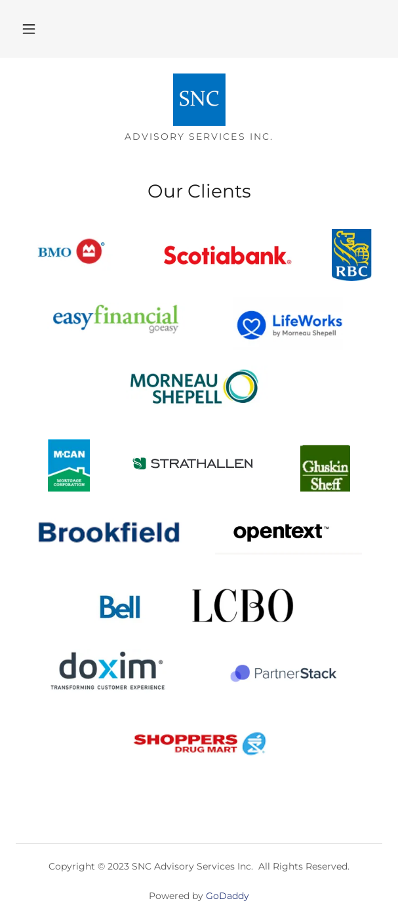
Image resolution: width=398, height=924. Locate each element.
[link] (199, 100)
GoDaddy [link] (227, 896)
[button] (29, 29)
